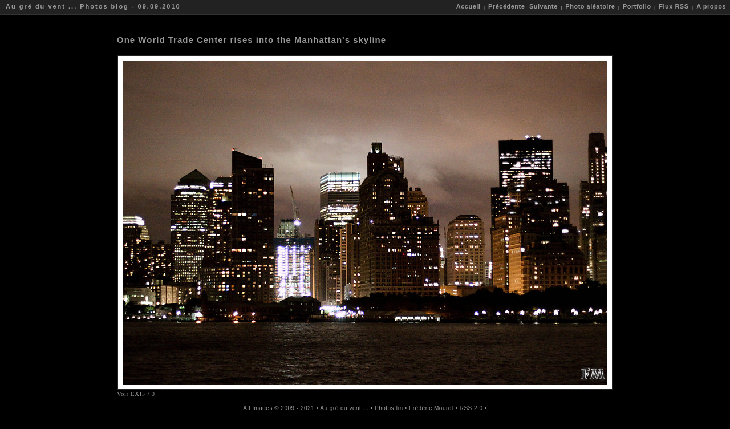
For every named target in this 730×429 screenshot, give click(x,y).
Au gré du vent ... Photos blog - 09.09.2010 (93, 6)
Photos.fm (389, 408)
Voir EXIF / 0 (136, 393)
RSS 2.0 (471, 408)
